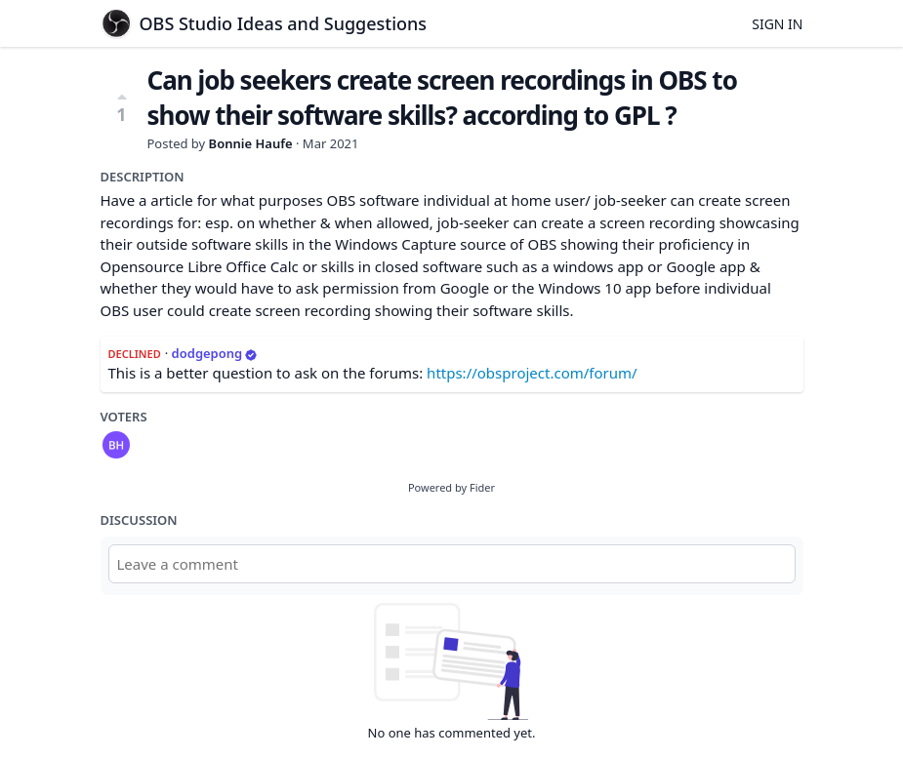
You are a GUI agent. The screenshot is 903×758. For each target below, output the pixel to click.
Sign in (777, 24)
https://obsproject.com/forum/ (532, 372)
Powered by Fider (451, 487)
